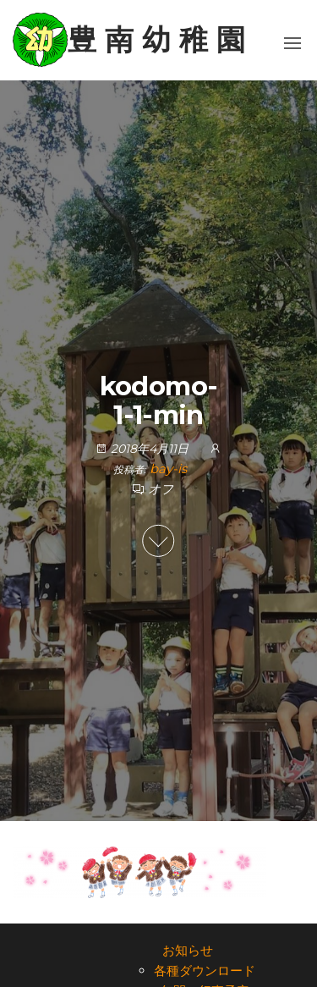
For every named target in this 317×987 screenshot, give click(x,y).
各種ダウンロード (204, 970)
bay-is (168, 468)
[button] (292, 43)
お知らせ (187, 950)
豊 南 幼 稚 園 (156, 40)
